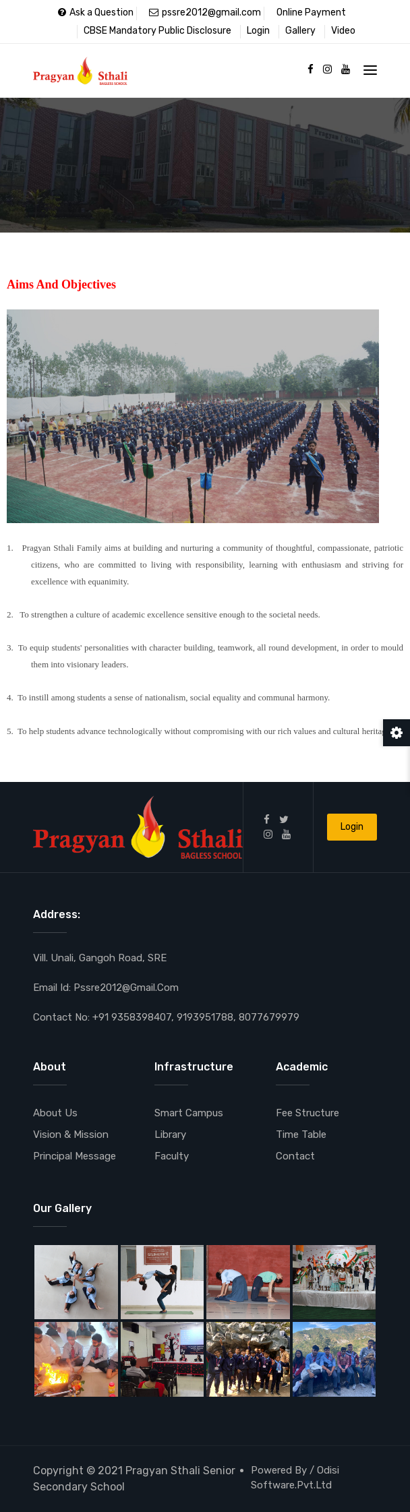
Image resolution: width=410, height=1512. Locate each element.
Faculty (171, 1156)
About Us (55, 1113)
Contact (295, 1156)
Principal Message (74, 1156)
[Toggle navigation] (370, 70)
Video (343, 30)
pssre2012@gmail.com (205, 12)
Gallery (300, 30)
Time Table (301, 1134)
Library (170, 1134)
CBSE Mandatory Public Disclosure (157, 30)
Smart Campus (188, 1113)
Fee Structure (307, 1113)
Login (258, 30)
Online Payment (311, 12)
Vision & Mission (71, 1134)
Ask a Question (96, 12)
